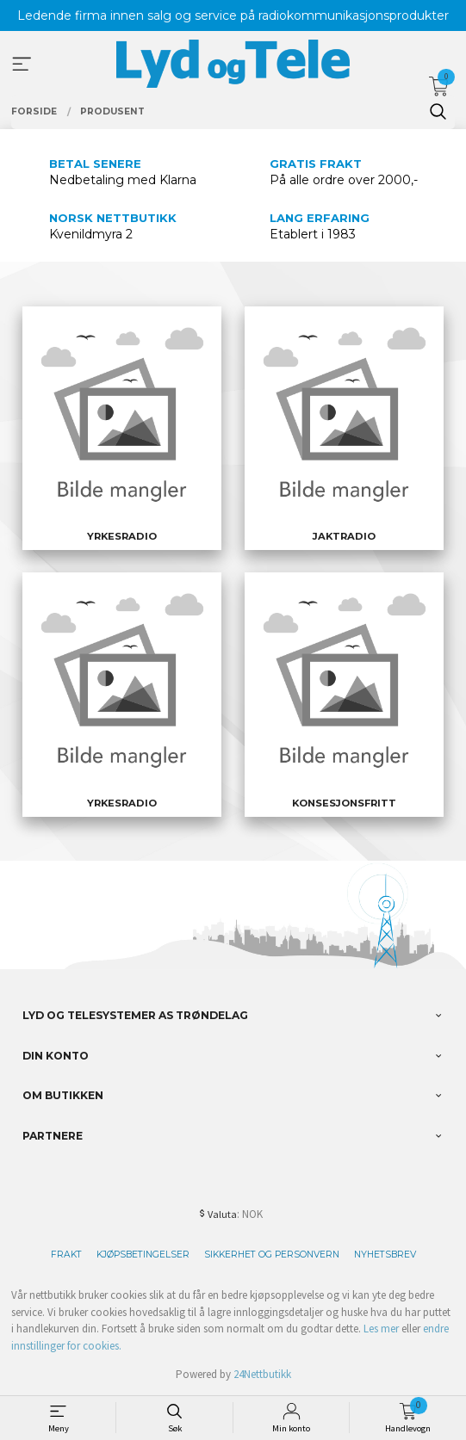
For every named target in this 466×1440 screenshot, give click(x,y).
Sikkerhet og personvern (271, 1254)
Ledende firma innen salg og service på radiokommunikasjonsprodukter (233, 15)
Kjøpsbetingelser (143, 1254)
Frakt (66, 1254)
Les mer (381, 1328)
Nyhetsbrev (385, 1254)
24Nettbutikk (262, 1374)
